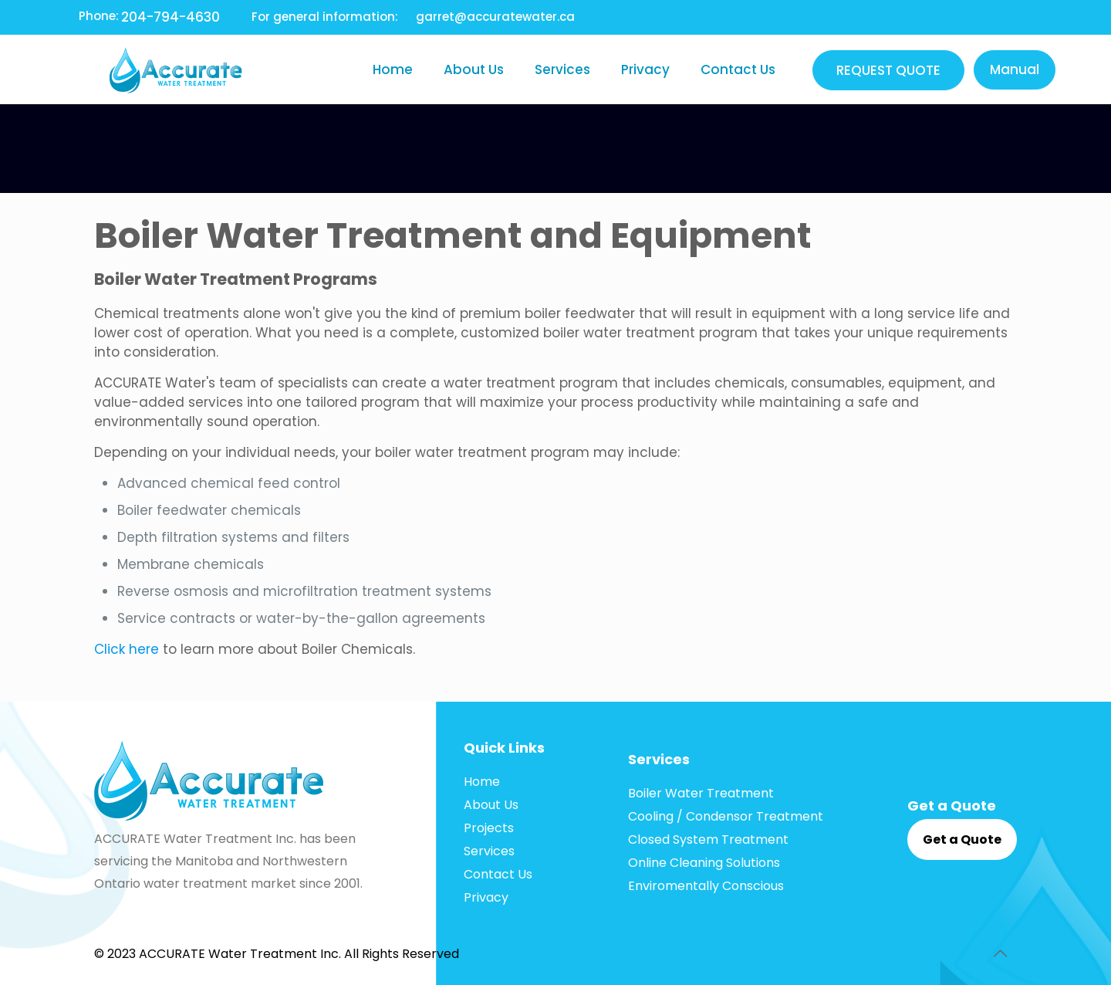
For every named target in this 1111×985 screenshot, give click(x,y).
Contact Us (498, 874)
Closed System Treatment (708, 839)
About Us (491, 805)
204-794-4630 (170, 17)
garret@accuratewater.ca (495, 16)
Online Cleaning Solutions (704, 863)
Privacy (486, 897)
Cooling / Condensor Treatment (725, 816)
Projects (489, 828)
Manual (1014, 69)
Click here (126, 649)
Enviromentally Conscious (706, 886)
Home (482, 781)
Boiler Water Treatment (701, 793)
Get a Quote (962, 839)
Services (489, 851)
